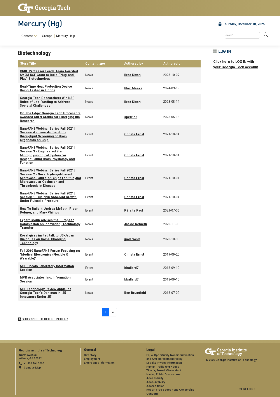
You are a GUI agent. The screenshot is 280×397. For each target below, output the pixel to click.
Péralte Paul (133, 210)
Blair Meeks (133, 88)
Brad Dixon (132, 75)
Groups (47, 36)
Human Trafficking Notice (162, 366)
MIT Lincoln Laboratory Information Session (47, 268)
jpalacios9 (132, 239)
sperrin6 (130, 117)
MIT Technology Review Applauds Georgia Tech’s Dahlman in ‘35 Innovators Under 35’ (45, 293)
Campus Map (32, 367)
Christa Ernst (134, 134)
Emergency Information (99, 362)
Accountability (155, 382)
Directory (90, 355)
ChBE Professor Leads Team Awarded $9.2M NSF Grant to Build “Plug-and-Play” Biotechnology (49, 75)
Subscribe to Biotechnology (44, 319)
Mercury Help (65, 36)
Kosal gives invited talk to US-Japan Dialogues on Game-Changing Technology (47, 239)
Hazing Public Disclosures (163, 374)
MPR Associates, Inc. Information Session (45, 279)
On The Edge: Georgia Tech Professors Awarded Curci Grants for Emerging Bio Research (50, 117)
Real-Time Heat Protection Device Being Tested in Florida (46, 88)
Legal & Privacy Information (164, 362)
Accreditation (155, 386)
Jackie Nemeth (135, 224)
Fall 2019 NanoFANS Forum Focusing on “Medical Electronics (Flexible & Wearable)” (50, 254)
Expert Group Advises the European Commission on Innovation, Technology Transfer (50, 224)
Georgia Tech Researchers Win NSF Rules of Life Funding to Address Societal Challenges (47, 102)
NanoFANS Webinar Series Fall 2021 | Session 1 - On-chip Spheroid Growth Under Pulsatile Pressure (48, 197)
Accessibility (154, 378)
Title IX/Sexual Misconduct (163, 370)
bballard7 (131, 268)
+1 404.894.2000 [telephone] (34, 363)
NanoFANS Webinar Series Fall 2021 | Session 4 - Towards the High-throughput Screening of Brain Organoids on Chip (47, 134)
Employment (92, 358)
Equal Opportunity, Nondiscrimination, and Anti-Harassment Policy (170, 357)
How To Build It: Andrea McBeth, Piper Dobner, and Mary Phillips (49, 210)
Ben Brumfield (135, 293)
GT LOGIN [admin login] (249, 389)
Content (27, 36)
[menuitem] (47, 36)
